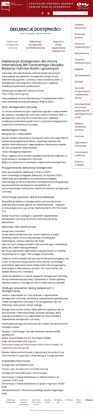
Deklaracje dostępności (11, 401)
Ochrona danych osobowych (23, 402)
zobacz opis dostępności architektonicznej (25, 368)
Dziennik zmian (47, 401)
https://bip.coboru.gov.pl (15, 93)
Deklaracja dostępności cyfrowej (12, 44)
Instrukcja (69, 400)
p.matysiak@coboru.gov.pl (16, 207)
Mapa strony (78, 401)
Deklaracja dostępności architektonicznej (35, 44)
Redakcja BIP (58, 401)
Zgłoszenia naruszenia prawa (36, 402)
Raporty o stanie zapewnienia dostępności (58, 46)
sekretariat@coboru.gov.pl (21, 341)
